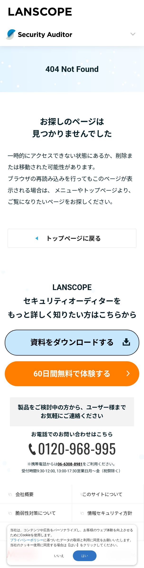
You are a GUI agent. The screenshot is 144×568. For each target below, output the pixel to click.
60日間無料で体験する (72, 373)
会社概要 (24, 494)
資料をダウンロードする (72, 342)
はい (84, 556)
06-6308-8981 (70, 464)
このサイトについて (102, 494)
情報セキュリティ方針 (109, 513)
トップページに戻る (73, 238)
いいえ (59, 556)
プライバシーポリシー (26, 540)
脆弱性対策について (35, 513)
